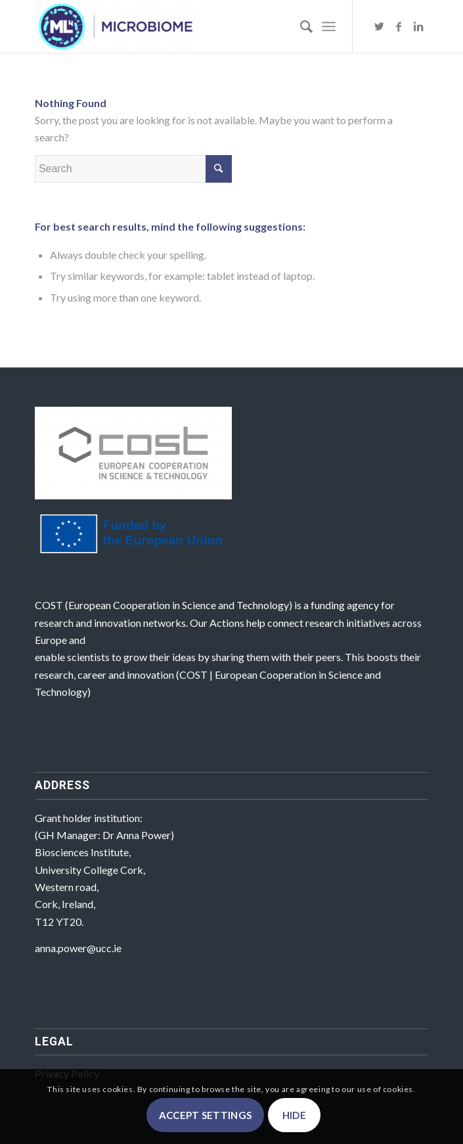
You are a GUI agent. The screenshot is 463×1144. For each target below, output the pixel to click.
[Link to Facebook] (398, 26)
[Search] (300, 26)
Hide (294, 1115)
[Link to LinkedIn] (418, 26)
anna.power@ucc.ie (78, 948)
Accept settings (205, 1115)
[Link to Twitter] (379, 26)
